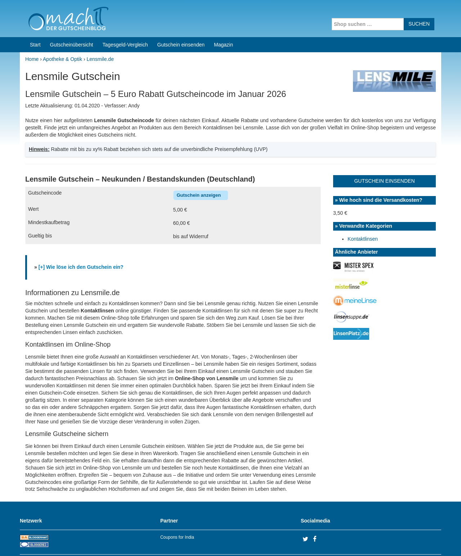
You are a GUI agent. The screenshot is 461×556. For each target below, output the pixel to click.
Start (35, 17)
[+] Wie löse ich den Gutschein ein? (81, 240)
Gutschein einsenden (181, 17)
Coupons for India (177, 509)
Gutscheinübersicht (71, 17)
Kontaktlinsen (363, 211)
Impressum (396, 541)
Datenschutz (427, 541)
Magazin (223, 17)
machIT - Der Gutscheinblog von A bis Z (81, 541)
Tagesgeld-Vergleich (125, 17)
